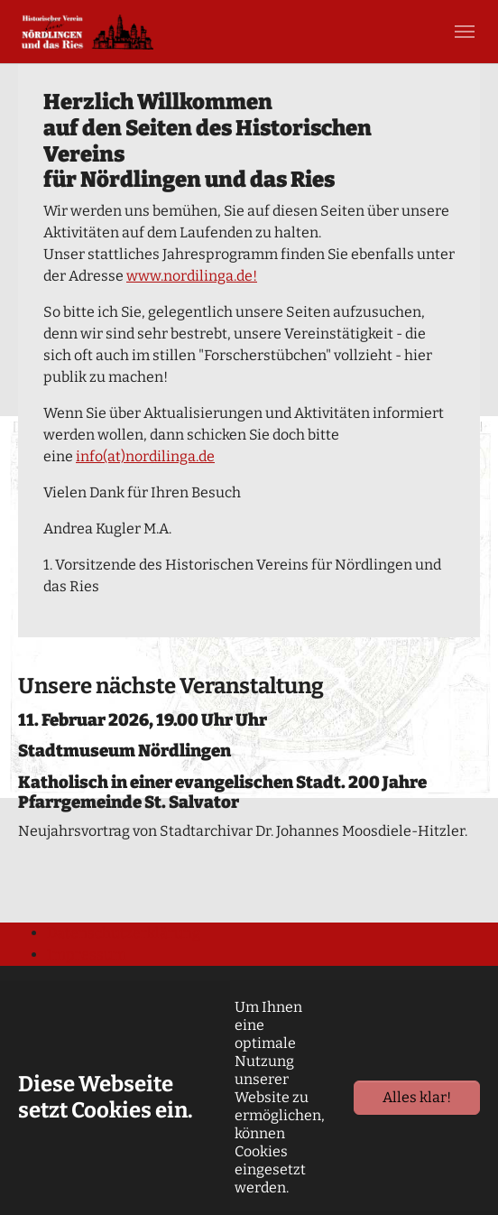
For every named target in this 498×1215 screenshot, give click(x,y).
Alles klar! (417, 1097)
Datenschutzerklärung (123, 932)
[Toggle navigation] (464, 31)
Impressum (86, 954)
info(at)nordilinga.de (145, 456)
